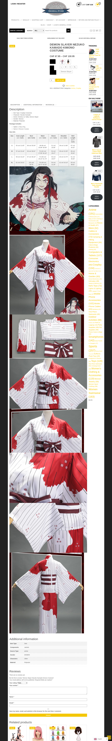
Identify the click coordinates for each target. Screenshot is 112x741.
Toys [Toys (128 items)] (96, 361)
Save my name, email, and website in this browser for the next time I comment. (35, 711)
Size (52, 67)
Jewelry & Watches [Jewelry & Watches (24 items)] (95, 283)
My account (60, 20)
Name (11, 697)
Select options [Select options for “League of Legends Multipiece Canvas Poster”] (96, 130)
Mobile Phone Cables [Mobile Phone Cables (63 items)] (95, 306)
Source (53, 72)
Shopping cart (37, 20)
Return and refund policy (89, 20)
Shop (49, 25)
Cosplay (78, 88)
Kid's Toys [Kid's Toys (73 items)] (95, 286)
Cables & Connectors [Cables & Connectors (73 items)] (94, 234)
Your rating (13, 683)
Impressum (72, 20)
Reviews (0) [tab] (50, 105)
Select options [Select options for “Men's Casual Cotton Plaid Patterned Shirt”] (96, 163)
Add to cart (60, 80)
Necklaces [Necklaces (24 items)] (96, 309)
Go (68, 30)
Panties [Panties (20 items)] (92, 322)
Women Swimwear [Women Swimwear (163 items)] (95, 393)
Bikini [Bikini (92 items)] (93, 228)
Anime (73, 88)
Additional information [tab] (32, 105)
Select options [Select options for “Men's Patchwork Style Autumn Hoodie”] (96, 197)
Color (53, 61)
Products (15, 20)
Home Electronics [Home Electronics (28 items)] (95, 279)
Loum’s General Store (62, 25)
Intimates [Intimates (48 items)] (94, 281)
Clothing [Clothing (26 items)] (92, 249)
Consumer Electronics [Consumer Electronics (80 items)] (94, 261)
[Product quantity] (52, 80)
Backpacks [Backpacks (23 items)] (93, 223)
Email (11, 703)
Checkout (50, 20)
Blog (43, 25)
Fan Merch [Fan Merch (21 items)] (97, 271)
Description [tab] (15, 105)
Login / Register (18, 4)
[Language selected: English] (100, 739)
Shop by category (16, 30)
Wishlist (26, 20)
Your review (13, 685)
